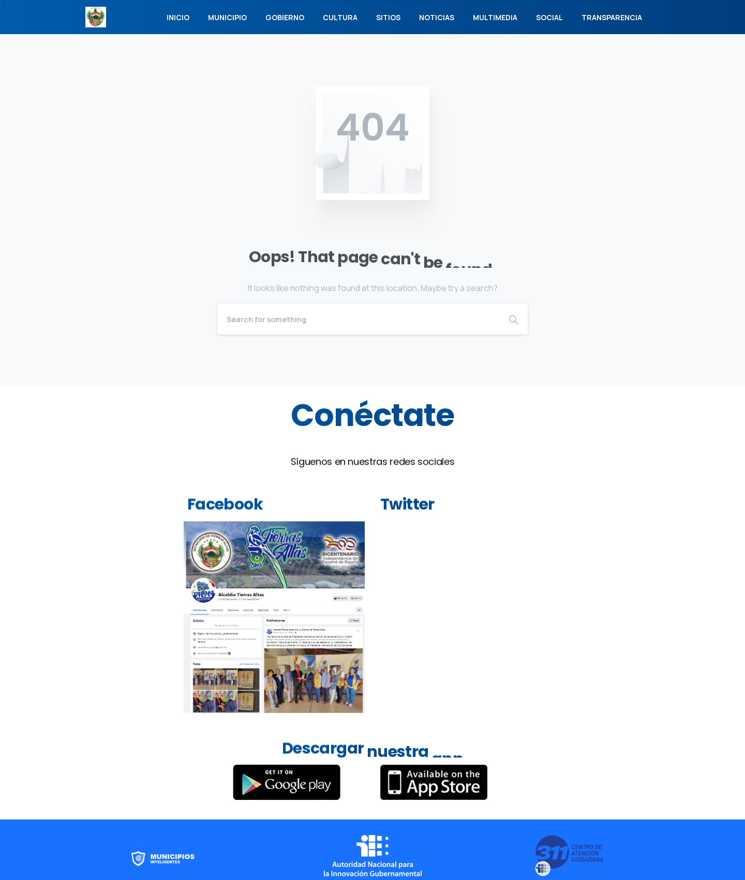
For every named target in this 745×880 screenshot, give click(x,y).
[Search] (358, 319)
